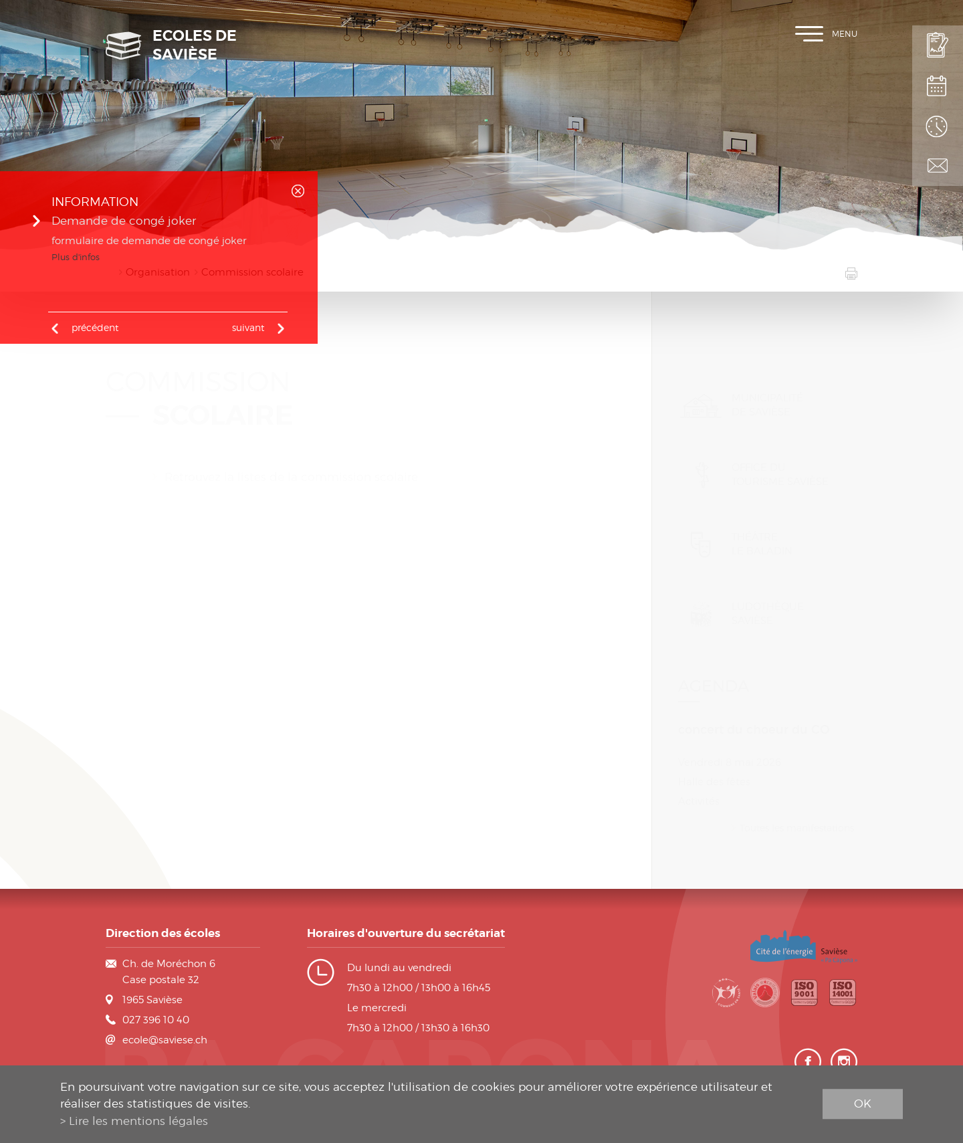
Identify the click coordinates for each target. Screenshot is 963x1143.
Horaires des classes (937, 126)
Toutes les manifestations (797, 811)
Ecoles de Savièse (194, 45)
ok (862, 1103)
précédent (95, 327)
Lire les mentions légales (138, 1121)
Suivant (248, 327)
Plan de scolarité (937, 86)
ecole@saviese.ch (164, 1040)
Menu (826, 34)
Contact (937, 166)
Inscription (937, 45)
